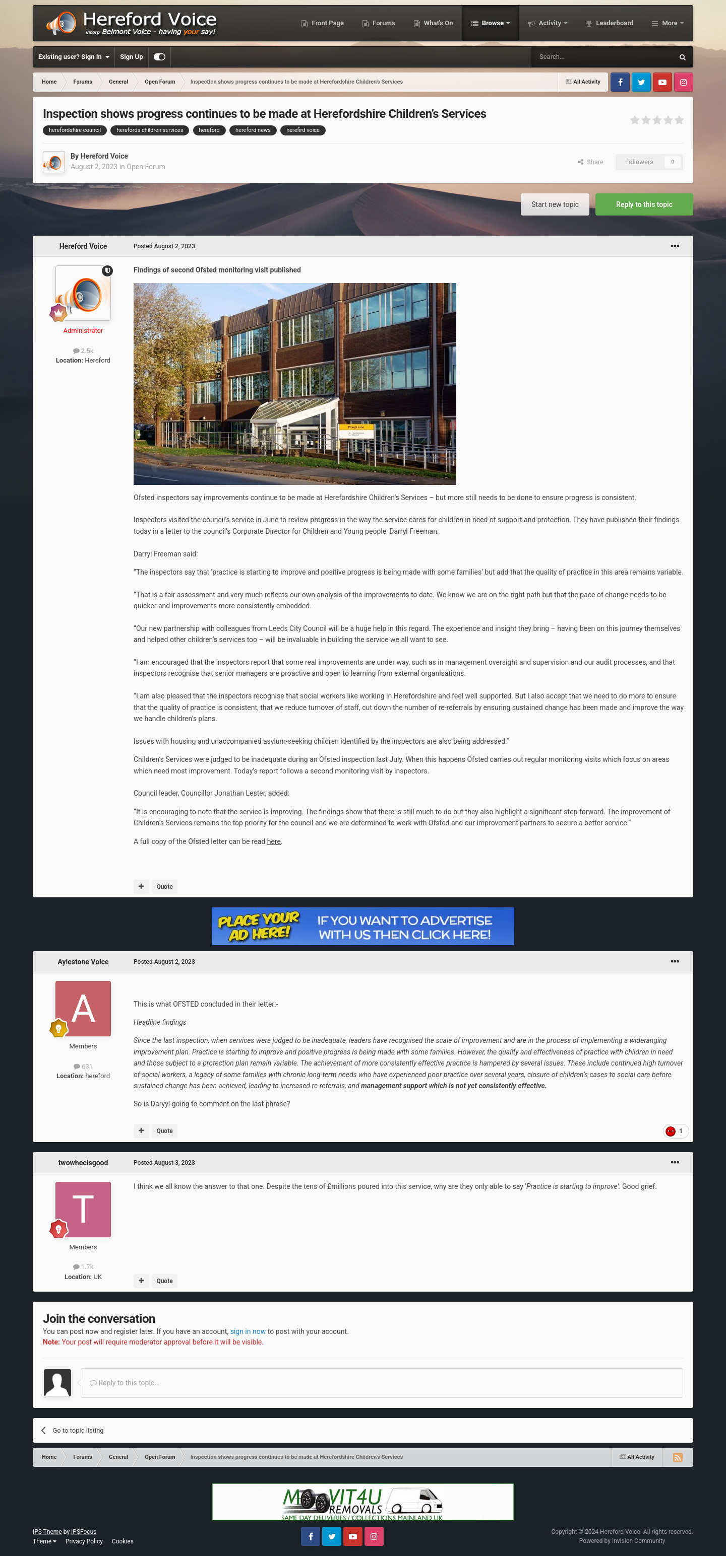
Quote (164, 886)
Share (590, 162)
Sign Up (131, 56)
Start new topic (555, 204)
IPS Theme (47, 1531)
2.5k (83, 351)
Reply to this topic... (125, 1383)
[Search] (578, 57)
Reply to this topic (644, 204)
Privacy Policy (84, 1541)
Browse (493, 23)
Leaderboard (613, 23)
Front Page (327, 23)
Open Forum (146, 167)
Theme (44, 1541)
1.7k (83, 1266)
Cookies (123, 1541)
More (669, 23)
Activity (550, 23)
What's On (437, 23)
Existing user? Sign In (73, 57)
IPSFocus (83, 1531)
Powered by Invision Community (622, 1540)
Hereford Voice (104, 156)
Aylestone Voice (82, 962)
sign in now (248, 1331)
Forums (383, 23)
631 (83, 1066)
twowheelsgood (83, 1163)
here (274, 841)
